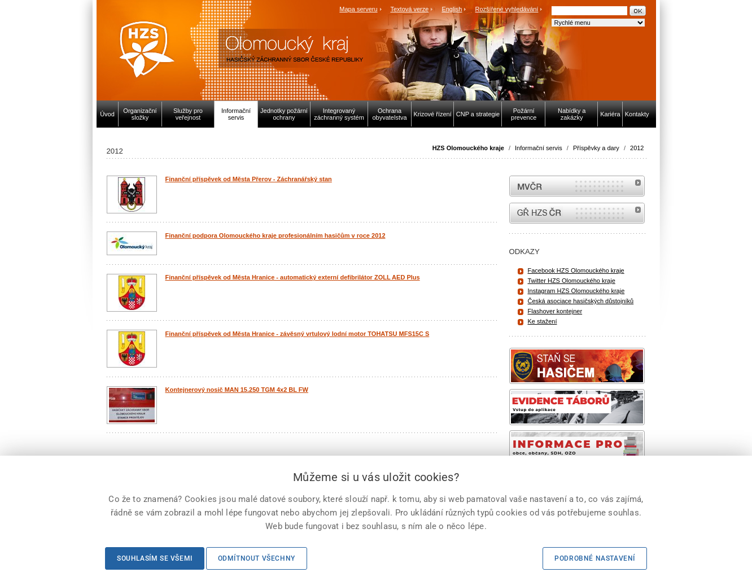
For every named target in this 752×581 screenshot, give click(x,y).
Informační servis (538, 148)
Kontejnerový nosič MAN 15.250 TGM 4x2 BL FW (236, 389)
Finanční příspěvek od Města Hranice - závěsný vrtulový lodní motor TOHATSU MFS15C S (297, 333)
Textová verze (409, 9)
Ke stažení (542, 321)
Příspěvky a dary (596, 148)
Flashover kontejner (555, 311)
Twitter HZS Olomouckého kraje (571, 280)
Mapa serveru (358, 9)
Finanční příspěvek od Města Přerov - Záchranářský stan (248, 179)
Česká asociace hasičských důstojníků (581, 301)
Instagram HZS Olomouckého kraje (576, 290)
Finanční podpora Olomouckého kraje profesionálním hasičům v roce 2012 (275, 235)
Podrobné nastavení (594, 558)
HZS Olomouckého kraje (468, 148)
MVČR (577, 186)
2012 (637, 148)
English (451, 9)
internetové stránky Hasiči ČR (577, 213)
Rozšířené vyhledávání (507, 9)
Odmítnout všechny (256, 558)
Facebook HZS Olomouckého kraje (576, 270)
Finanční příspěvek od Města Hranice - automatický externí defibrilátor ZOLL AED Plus (292, 277)
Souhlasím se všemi (155, 558)
